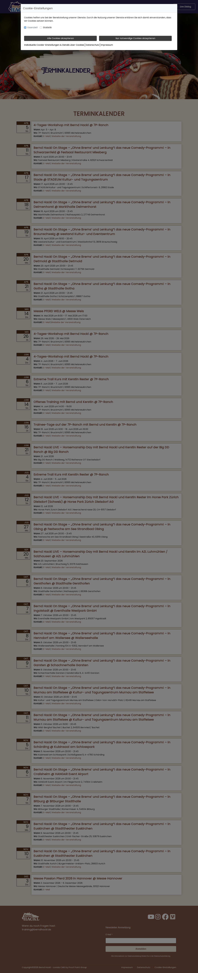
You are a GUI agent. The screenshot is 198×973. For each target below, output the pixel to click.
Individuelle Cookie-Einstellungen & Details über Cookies (54, 44)
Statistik (47, 27)
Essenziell (32, 27)
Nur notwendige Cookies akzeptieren (135, 38)
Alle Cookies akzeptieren (60, 38)
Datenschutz (92, 44)
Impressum (107, 44)
